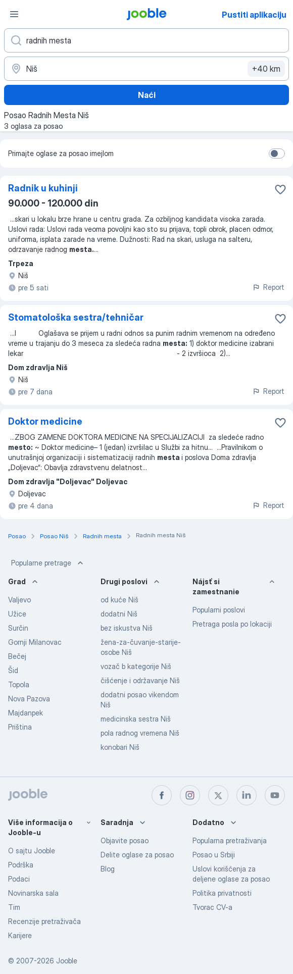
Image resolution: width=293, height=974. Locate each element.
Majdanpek (25, 712)
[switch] (277, 153)
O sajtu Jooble (31, 850)
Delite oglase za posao (137, 854)
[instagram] (190, 795)
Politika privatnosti (222, 893)
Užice (17, 613)
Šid (13, 670)
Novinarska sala (33, 893)
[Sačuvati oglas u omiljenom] (280, 189)
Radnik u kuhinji (43, 188)
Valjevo (19, 599)
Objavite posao (125, 840)
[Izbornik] (14, 14)
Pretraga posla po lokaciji (232, 624)
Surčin (18, 628)
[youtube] (275, 795)
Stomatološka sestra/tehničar (75, 317)
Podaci (19, 879)
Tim (14, 907)
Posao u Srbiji (213, 854)
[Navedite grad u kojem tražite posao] (146, 69)
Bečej (17, 656)
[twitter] (218, 795)
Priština (20, 727)
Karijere (20, 935)
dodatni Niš (119, 613)
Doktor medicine (45, 421)
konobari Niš (120, 747)
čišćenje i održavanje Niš (140, 680)
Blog (108, 868)
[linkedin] (246, 795)
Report (268, 287)
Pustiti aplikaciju (254, 15)
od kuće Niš (119, 599)
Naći (147, 95)
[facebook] (162, 795)
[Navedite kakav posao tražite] (146, 40)
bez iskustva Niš (127, 628)
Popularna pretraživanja (229, 840)
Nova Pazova (29, 698)
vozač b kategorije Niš (136, 666)
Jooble (66, 960)
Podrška (20, 864)
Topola (18, 684)
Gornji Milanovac (35, 642)
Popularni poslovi (218, 609)
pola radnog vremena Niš (140, 733)
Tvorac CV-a (212, 907)
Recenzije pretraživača (44, 921)
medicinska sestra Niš (136, 718)
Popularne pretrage (48, 563)
